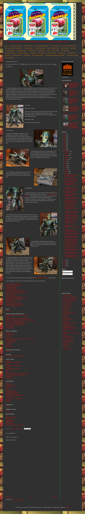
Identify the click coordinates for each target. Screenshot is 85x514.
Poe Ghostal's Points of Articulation (71, 332)
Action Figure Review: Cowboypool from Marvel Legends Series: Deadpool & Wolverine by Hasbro (74, 125)
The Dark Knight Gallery (40, 48)
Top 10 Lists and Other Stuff (69, 45)
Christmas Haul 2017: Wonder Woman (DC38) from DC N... (71, 218)
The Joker (8, 396)
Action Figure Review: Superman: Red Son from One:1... (70, 208)
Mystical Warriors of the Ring (69, 327)
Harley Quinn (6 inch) (11, 390)
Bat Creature (9, 335)
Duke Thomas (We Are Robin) (13, 293)
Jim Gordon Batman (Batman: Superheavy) (16, 298)
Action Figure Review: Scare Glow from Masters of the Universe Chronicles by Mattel (74, 93)
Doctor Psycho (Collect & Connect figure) (16, 291)
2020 (64, 145)
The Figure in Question (68, 339)
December (67, 151)
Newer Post (8, 497)
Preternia (65, 334)
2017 (64, 259)
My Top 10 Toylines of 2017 (70, 178)
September (67, 157)
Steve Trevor (9, 421)
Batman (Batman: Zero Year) (13, 285)
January (66, 173)
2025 (64, 136)
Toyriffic (64, 346)
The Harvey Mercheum (68, 341)
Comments (66, 274)
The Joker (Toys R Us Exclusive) (14, 398)
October (66, 155)
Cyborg (7, 367)
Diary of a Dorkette (67, 305)
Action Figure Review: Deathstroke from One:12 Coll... (70, 185)
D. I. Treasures (66, 304)
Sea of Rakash (41, 53)
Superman (8, 345)
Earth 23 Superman (10, 295)
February (67, 171)
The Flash (8, 370)
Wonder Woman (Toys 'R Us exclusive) (15, 425)
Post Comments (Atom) (17, 499)
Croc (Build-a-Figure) (11, 385)
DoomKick (65, 309)
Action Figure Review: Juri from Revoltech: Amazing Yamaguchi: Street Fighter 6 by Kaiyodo (74, 85)
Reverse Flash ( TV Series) (15, 356)
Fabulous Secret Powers (53, 48)
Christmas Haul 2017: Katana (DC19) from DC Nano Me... (71, 240)
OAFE (64, 331)
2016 (64, 261)
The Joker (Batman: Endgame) (13, 299)
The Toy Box (66, 343)
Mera (7, 371)
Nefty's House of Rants (68, 329)
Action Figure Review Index (15, 45)
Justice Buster (9, 301)
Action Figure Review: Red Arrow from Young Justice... (71, 188)
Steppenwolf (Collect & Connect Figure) (15, 374)
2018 (64, 149)
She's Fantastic (66, 338)
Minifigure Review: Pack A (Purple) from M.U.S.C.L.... (70, 204)
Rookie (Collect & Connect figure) (14, 304)
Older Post (54, 497)
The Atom (8, 351)
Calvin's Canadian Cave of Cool (70, 300)
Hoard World (66, 316)
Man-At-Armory (55, 50)
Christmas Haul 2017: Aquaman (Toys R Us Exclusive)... (71, 250)
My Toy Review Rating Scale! (42, 45)
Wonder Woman (10, 327)
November (67, 153)
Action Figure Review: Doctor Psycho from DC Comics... (70, 256)
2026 (64, 134)
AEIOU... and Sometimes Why (70, 297)
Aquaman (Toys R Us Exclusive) (14, 362)
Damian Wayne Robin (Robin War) (14, 290)
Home (6, 45)
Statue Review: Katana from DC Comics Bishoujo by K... (71, 253)
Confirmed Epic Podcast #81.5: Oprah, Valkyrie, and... (71, 230)
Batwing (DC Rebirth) (11, 288)
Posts (64, 271)
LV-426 (48, 50)
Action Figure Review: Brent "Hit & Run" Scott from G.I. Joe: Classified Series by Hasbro (74, 101)
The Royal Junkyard (16, 55)
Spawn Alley (7, 55)
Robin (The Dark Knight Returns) (14, 324)
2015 (64, 263)
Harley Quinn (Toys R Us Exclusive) (15, 395)
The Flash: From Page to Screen (14, 296)
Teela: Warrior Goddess (10, 53)
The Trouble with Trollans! (72, 55)
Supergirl (8, 410)
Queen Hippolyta (10, 420)
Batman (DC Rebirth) (11, 287)
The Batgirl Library (28, 48)
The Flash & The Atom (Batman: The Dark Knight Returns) (20, 320)
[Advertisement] (31, 484)
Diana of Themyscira (11, 417)
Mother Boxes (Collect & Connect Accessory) (17, 373)
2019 (64, 147)
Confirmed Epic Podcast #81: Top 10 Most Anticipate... (70, 243)
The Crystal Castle (65, 50)
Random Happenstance (68, 336)
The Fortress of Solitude (37, 55)
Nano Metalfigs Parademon (41, 277)
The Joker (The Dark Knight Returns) (15, 321)
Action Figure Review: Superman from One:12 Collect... (71, 198)
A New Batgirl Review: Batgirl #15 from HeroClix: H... (70, 176)
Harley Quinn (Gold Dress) (12, 393)
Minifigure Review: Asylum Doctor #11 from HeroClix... (71, 181)
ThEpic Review (66, 345)
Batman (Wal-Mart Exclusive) (13, 365)
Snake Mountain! (64, 48)
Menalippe (8, 418)
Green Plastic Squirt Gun (68, 312)
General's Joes (66, 310)
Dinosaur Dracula (67, 307)
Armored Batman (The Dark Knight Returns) (17, 315)
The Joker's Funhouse (21, 50)
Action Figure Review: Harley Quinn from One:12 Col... (70, 212)
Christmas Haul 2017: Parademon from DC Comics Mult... (71, 227)
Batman (8, 317)
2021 (64, 143)
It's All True (65, 317)
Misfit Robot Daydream (68, 326)
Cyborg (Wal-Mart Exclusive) (13, 368)
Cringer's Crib (33, 53)
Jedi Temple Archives (68, 319)
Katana (7, 400)
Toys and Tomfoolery (67, 348)
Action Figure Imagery (68, 295)
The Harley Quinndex (9, 50)
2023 (64, 140)
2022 (64, 142)
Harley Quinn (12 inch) (11, 392)
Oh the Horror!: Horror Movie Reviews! (13, 48)
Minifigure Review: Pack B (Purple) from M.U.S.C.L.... (70, 201)
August (66, 159)
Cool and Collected (67, 302)
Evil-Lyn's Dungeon (51, 53)
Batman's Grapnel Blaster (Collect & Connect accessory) (20, 338)
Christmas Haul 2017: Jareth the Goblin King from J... (71, 246)
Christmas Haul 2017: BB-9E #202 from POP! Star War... (71, 215)
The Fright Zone (61, 53)
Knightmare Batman (11, 342)
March (66, 169)
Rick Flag (8, 401)
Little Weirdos (66, 321)
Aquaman (8, 332)
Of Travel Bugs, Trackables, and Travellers (54, 55)
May (66, 165)
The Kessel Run (41, 50)
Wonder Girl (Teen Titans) (12, 306)
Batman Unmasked (10, 340)
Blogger (67, 507)
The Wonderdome (71, 53)
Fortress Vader (27, 55)
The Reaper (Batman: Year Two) (14, 302)
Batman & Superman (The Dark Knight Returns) (18, 318)
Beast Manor (73, 48)
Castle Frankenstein (9, 57)
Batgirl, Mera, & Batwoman (69, 298)
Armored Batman (10, 334)
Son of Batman (9, 326)
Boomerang (9, 384)
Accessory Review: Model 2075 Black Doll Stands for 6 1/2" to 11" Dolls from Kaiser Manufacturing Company (71, 109)
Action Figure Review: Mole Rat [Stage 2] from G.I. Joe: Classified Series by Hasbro (74, 118)
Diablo (7, 389)
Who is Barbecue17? (28, 45)
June (66, 163)
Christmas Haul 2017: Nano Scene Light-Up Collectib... (70, 237)
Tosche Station (32, 50)
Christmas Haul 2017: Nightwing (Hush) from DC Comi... (71, 234)
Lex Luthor (8, 343)
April (66, 167)
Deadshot (8, 387)
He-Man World (66, 314)
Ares (7, 415)
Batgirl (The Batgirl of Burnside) (13, 284)
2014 (64, 265)
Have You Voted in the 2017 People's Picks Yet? (70, 192)
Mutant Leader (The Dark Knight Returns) (16, 323)
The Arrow (8, 310)
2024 (64, 138)
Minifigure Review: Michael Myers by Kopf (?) (70, 195)
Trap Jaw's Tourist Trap (23, 53)
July (66, 161)
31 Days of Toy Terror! (56, 45)
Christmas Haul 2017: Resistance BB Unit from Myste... (70, 222)
